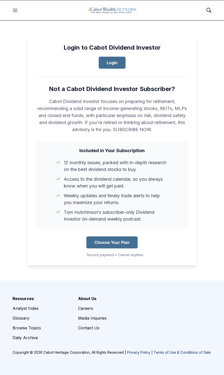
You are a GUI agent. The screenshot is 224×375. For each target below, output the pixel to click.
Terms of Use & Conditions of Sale (182, 352)
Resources (23, 298)
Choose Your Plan (112, 242)
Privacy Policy (138, 352)
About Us (87, 298)
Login (112, 62)
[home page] (112, 10)
